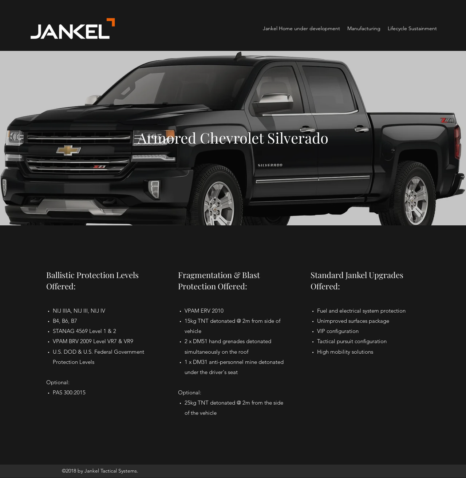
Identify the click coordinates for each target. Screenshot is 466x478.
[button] (364, 28)
